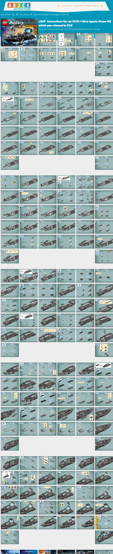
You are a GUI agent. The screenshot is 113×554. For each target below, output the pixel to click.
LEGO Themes (92, 5)
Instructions (24, 14)
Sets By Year (67, 5)
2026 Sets (79, 5)
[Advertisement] (57, 72)
